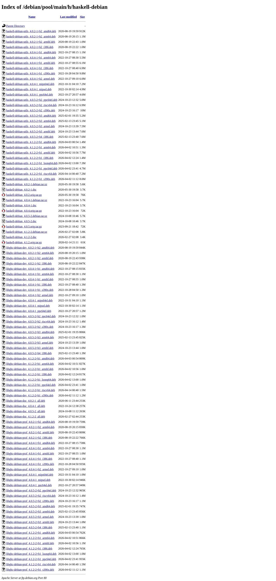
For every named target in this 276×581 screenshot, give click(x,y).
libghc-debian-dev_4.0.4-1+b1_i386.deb (29, 284)
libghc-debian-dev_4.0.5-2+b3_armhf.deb (29, 347)
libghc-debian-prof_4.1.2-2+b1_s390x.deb (30, 569)
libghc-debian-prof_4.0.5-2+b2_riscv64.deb (31, 495)
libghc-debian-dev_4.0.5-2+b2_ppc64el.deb (31, 316)
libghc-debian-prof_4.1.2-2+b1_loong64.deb (31, 553)
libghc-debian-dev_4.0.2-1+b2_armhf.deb (29, 258)
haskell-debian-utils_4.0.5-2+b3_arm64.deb (31, 120)
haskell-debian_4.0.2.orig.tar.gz (24, 194)
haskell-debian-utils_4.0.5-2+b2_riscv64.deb (31, 105)
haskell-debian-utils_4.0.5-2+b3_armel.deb (30, 126)
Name (31, 16)
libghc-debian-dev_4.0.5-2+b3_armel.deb (29, 342)
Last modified (68, 16)
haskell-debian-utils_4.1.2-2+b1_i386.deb (29, 157)
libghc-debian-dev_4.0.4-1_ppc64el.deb (28, 311)
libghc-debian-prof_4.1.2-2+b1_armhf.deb (30, 543)
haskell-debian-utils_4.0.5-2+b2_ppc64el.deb (31, 99)
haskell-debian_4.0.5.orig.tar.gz (24, 226)
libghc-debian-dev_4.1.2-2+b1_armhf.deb (29, 369)
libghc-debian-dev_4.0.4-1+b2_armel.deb (29, 295)
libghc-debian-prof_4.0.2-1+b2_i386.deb (29, 437)
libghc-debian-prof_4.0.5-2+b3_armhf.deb (30, 522)
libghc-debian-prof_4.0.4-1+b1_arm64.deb (30, 448)
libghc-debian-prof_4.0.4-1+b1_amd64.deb (30, 442)
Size (82, 16)
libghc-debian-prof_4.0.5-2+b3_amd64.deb (30, 506)
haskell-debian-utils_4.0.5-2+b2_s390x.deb (30, 110)
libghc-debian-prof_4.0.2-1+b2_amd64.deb (30, 421)
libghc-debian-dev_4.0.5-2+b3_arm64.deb (30, 337)
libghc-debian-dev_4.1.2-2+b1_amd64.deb (30, 358)
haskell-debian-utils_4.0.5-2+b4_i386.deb (29, 136)
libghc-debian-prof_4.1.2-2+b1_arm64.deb (30, 537)
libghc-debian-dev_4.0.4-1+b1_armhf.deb (29, 279)
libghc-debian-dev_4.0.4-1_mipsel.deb (28, 305)
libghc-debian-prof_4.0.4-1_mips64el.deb (29, 474)
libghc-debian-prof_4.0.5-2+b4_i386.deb (29, 527)
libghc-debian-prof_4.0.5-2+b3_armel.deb (30, 516)
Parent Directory (15, 25)
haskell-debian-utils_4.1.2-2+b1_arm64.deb (31, 147)
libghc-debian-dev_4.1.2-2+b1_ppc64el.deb (31, 384)
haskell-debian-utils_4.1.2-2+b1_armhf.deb (30, 152)
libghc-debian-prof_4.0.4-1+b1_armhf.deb (30, 453)
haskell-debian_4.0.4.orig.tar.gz (24, 210)
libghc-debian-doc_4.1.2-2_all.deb (25, 416)
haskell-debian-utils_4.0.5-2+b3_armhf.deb (30, 131)
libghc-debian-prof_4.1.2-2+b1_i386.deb (29, 548)
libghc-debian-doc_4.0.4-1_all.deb (25, 406)
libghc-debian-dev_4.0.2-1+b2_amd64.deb (30, 247)
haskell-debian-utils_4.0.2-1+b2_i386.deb (29, 47)
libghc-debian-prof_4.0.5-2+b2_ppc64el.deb (31, 490)
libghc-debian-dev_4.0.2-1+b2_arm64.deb (30, 252)
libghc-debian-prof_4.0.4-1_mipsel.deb (28, 479)
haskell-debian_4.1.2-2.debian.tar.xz (26, 231)
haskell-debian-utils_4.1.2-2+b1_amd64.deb (31, 142)
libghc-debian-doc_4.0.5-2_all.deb (25, 411)
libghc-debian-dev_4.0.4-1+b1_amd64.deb (30, 268)
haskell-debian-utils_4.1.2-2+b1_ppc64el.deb (31, 168)
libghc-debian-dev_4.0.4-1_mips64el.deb (29, 300)
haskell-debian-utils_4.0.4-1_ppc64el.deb (29, 94)
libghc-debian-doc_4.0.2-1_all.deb (25, 400)
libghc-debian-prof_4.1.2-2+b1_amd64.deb (30, 532)
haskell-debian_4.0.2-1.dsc (21, 189)
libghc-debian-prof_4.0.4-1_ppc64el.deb (29, 485)
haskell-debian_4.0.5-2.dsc (21, 221)
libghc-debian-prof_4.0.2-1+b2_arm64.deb (30, 427)
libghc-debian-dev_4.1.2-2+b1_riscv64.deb (30, 390)
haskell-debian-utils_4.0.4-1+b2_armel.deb (30, 78)
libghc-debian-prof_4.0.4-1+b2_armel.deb (30, 469)
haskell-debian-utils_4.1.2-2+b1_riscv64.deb (31, 173)
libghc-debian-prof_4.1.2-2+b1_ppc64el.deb (31, 559)
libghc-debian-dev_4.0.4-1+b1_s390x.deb (29, 289)
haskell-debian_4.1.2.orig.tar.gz (24, 242)
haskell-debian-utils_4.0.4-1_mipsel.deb (28, 89)
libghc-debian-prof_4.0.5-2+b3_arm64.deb (30, 511)
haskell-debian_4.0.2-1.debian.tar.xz (26, 184)
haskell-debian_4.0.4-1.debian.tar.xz (26, 200)
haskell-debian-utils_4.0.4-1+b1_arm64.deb (31, 57)
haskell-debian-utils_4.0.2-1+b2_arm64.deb (31, 36)
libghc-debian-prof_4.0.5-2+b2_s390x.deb (30, 501)
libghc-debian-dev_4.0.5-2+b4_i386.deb (29, 353)
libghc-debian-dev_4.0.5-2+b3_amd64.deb (30, 332)
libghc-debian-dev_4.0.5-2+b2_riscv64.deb (30, 321)
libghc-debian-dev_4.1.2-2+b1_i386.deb (29, 374)
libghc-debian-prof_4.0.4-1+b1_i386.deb (29, 458)
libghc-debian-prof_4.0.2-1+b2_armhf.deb (30, 432)
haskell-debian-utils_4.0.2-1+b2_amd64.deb (31, 31)
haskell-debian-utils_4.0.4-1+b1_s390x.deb (30, 73)
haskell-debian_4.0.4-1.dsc (21, 205)
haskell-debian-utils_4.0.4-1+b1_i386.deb (29, 68)
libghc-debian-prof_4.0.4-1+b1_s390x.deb (30, 464)
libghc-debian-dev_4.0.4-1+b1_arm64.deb (30, 274)
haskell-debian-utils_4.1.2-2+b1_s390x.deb (30, 179)
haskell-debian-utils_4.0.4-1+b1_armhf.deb (30, 62)
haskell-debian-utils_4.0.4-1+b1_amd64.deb (31, 52)
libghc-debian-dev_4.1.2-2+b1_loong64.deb (31, 379)
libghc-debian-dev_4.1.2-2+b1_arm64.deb (30, 363)
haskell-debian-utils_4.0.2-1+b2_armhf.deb (30, 41)
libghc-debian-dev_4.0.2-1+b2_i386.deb (29, 263)
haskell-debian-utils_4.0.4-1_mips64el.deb (30, 84)
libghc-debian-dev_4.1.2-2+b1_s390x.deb (29, 395)
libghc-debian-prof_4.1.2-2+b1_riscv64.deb (31, 564)
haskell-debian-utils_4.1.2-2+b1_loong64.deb (32, 163)
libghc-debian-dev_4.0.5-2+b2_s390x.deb (29, 326)
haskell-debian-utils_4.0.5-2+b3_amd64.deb (31, 115)
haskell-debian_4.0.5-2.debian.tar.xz (26, 215)
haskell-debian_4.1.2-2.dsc (21, 237)
